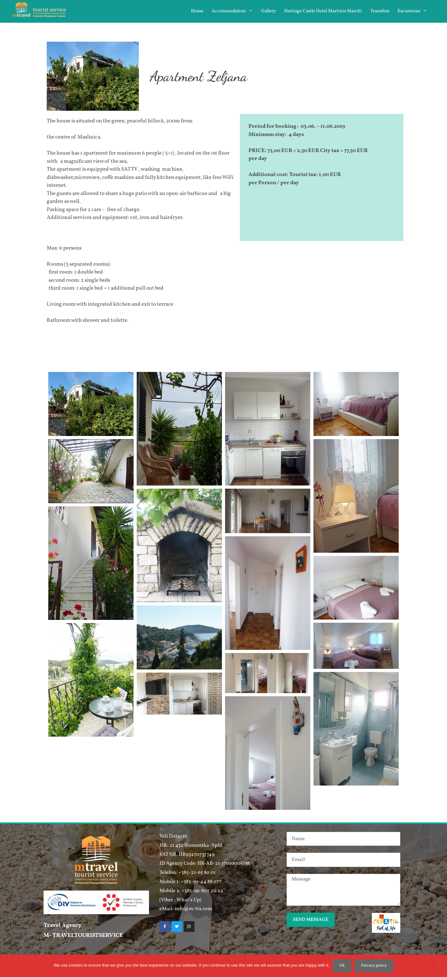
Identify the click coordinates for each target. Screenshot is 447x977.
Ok (342, 965)
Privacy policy (374, 965)
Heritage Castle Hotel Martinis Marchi (323, 11)
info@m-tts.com (193, 908)
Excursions (414, 11)
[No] (439, 965)
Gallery (268, 11)
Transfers (379, 11)
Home (197, 11)
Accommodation (234, 11)
